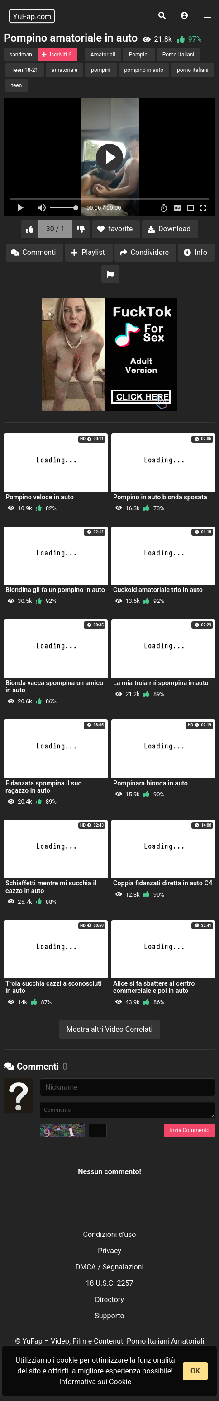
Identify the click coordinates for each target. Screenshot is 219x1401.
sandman (21, 55)
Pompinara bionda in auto (150, 783)
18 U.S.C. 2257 (109, 1283)
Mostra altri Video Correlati (110, 1029)
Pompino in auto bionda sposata (160, 497)
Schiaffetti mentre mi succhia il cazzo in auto (50, 886)
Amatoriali (102, 55)
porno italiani (192, 70)
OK (195, 1371)
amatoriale (64, 70)
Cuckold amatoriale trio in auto (158, 590)
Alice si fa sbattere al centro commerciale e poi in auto (154, 987)
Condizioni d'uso (109, 1234)
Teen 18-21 (24, 70)
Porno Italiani (178, 55)
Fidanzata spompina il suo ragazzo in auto (43, 787)
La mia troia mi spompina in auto (161, 683)
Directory (109, 1299)
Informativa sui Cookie (95, 1381)
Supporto (109, 1316)
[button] (184, 16)
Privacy (109, 1250)
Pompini (139, 55)
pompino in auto (144, 70)
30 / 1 (55, 229)
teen (16, 85)
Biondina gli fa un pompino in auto (55, 590)
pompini (100, 70)
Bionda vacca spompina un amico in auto (54, 686)
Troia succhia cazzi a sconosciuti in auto (53, 987)
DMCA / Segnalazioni (110, 1267)
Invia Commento (189, 1130)
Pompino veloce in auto (39, 497)
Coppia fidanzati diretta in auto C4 (162, 883)
